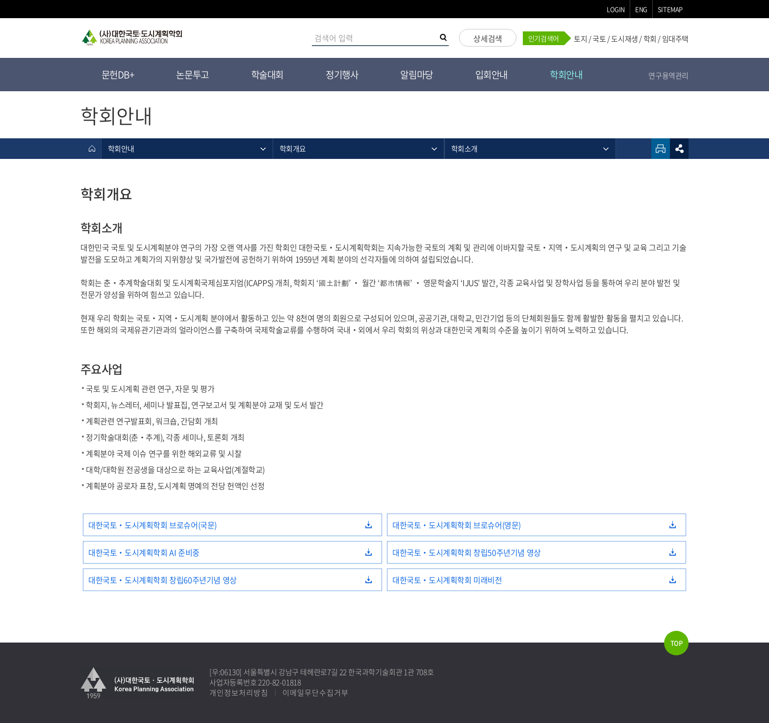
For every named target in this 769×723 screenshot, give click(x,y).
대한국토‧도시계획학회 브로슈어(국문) (152, 525)
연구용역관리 (668, 75)
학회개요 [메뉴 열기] (293, 148)
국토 (599, 38)
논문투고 (192, 74)
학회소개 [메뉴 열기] (464, 148)
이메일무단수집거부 (315, 693)
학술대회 (267, 74)
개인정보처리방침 (238, 693)
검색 (444, 38)
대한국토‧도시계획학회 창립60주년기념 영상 (162, 580)
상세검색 (487, 38)
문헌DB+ (118, 74)
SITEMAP (670, 9)
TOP (676, 642)
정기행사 (342, 74)
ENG (641, 9)
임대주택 (675, 38)
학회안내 (566, 74)
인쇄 (660, 148)
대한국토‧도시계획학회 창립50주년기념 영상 (466, 552)
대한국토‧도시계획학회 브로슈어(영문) (456, 525)
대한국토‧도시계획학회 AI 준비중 (144, 552)
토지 (580, 38)
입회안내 (491, 74)
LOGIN (616, 9)
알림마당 (416, 74)
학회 (650, 38)
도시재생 (624, 38)
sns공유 (679, 148)
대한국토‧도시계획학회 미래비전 (447, 580)
